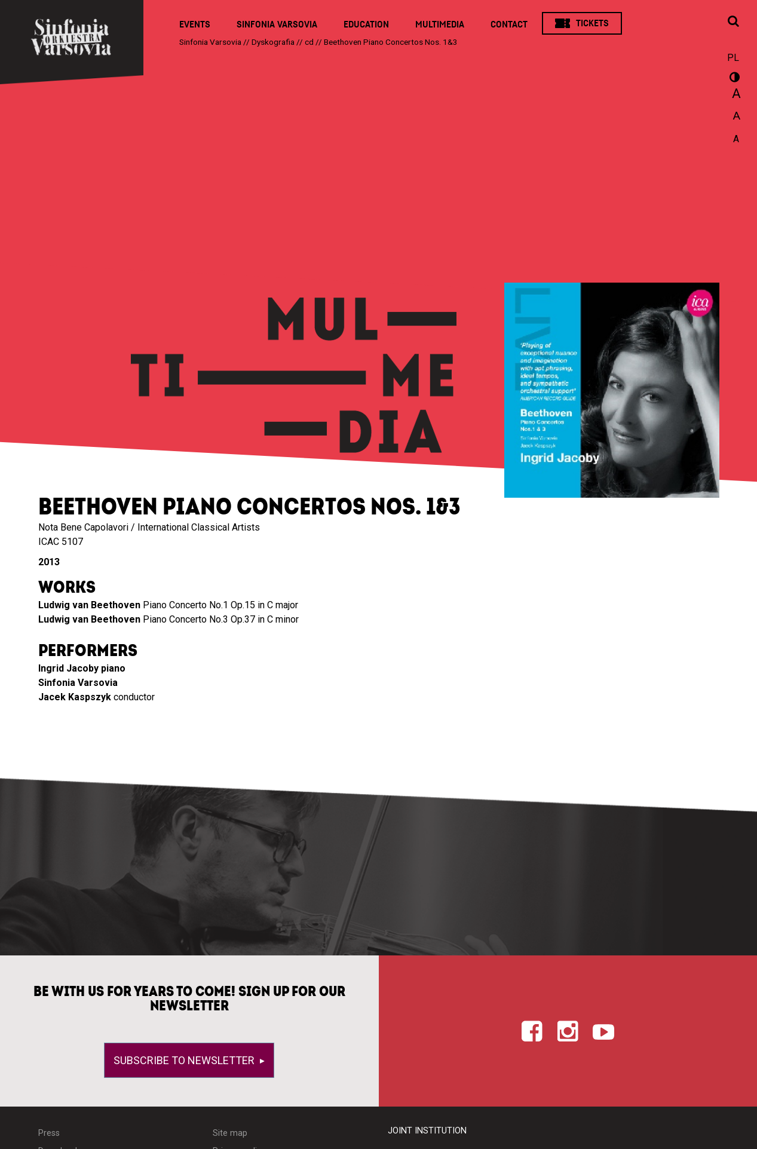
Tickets (592, 23)
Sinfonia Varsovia (277, 24)
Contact (509, 24)
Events (194, 24)
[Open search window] (733, 22)
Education (366, 24)
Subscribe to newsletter (185, 1060)
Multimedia (439, 24)
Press (49, 1133)
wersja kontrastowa (733, 79)
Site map (230, 1133)
